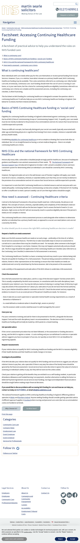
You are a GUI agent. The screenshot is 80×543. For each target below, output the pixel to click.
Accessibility (25, 508)
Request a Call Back (67, 15)
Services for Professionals (12, 441)
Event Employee (9, 434)
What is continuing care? (12, 55)
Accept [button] (72, 539)
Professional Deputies (10, 503)
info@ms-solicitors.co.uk (42, 390)
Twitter (63, 495)
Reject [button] (60, 539)
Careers (24, 505)
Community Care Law (11, 425)
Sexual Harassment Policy (61, 522)
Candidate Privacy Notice (59, 525)
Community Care (8, 499)
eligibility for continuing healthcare (24, 139)
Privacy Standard (33, 525)
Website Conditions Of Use (19, 525)
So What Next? (31, 408)
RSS (63, 501)
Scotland (27, 400)
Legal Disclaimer (29, 522)
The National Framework (61, 162)
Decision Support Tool (10, 165)
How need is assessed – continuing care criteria (21, 65)
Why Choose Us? (11, 408)
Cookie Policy (19, 522)
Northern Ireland (24, 397)
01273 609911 (68, 9)
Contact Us (45, 493)
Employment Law (9, 431)
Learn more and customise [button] (14, 539)
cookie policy (28, 532)
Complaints (46, 522)
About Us (24, 493)
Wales (12, 397)
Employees (6, 496)
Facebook (75, 495)
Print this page (7, 414)
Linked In (69, 495)
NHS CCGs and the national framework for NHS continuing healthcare (29, 62)
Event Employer (8, 438)
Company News (8, 428)
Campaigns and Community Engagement (27, 499)
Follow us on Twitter (10, 453)
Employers (5, 493)
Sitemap (12, 522)
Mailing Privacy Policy (45, 525)
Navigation (9, 22)
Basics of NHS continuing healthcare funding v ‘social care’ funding (28, 59)
